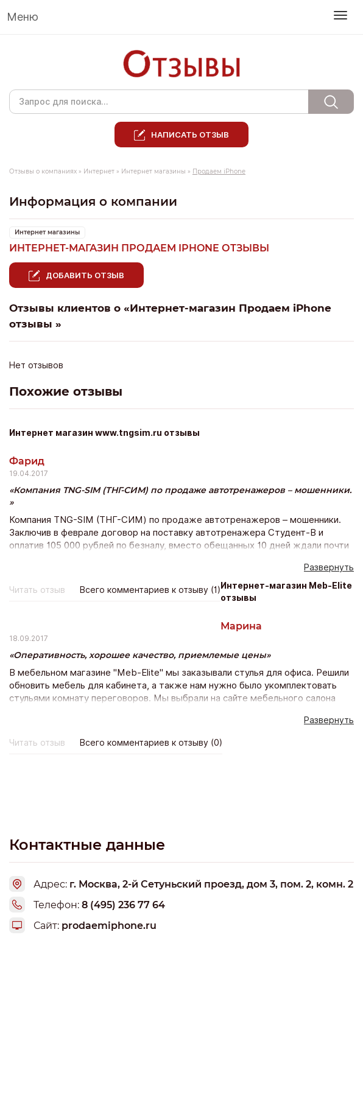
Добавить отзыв (85, 275)
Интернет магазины (153, 171)
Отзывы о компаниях (43, 171)
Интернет (99, 171)
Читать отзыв (37, 590)
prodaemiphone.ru (109, 925)
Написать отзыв (190, 134)
